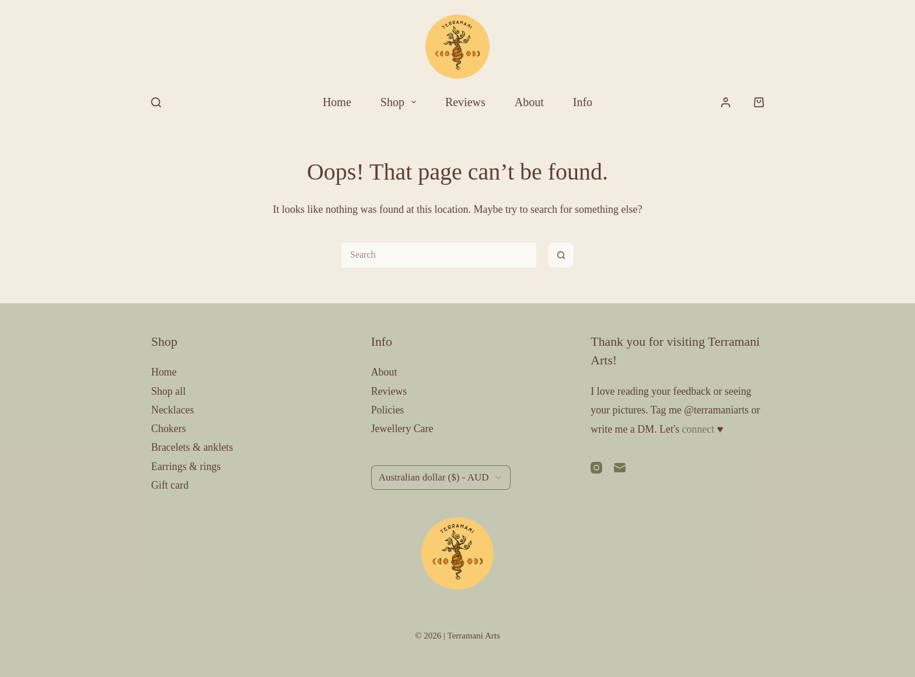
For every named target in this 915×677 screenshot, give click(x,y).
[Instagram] (596, 467)
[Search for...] (438, 255)
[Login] (726, 102)
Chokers (168, 428)
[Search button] (561, 255)
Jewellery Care (402, 428)
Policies (387, 410)
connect (698, 429)
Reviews (465, 102)
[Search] (156, 102)
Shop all (168, 391)
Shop (400, 102)
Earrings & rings (186, 466)
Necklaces (172, 410)
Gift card (169, 485)
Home (337, 102)
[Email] (620, 467)
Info (582, 102)
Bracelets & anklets (192, 447)
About (529, 102)
